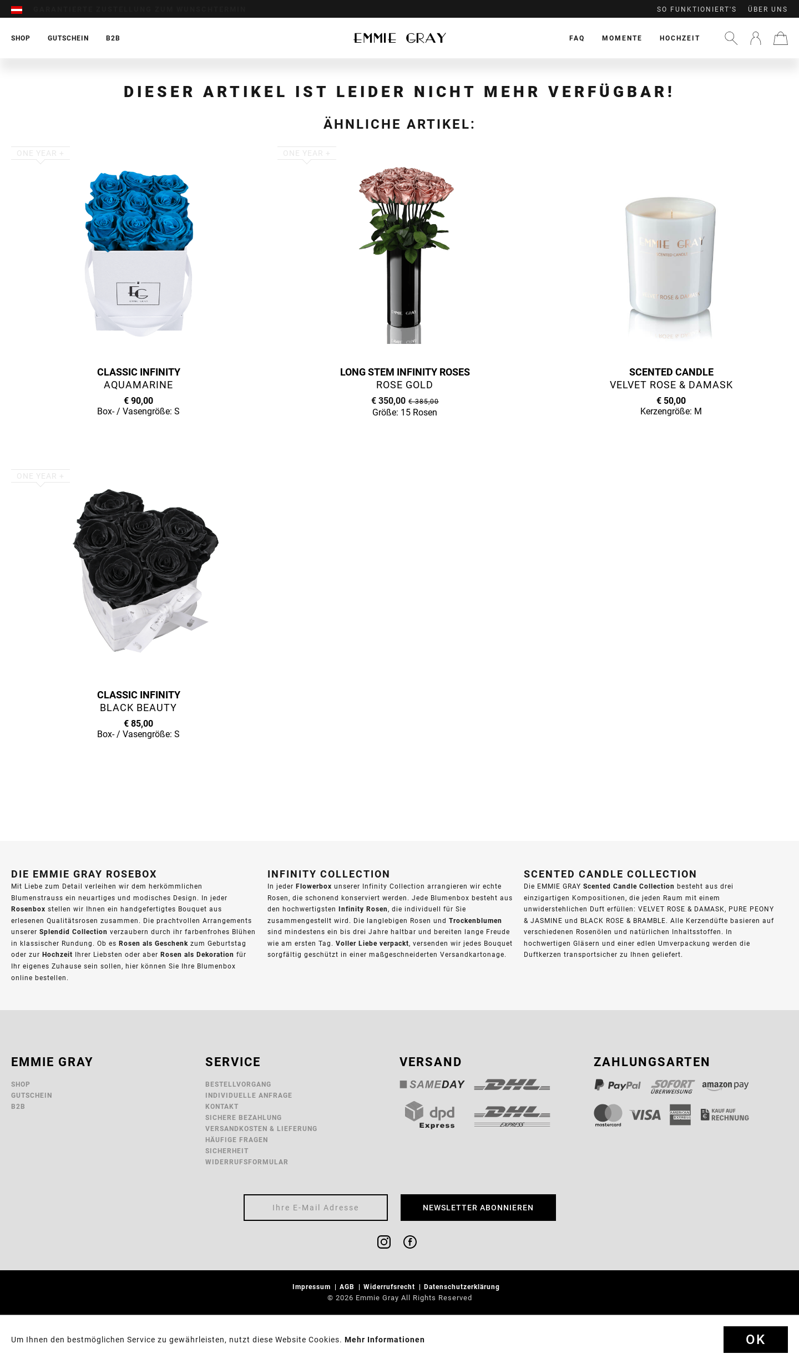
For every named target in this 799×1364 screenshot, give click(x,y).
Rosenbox (28, 909)
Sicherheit (227, 1151)
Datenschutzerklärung (463, 1286)
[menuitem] (22, 9)
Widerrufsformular (247, 1162)
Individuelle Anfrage (248, 1095)
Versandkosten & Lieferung (261, 1128)
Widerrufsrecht (390, 1286)
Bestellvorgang (238, 1084)
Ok (756, 1339)
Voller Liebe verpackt (372, 943)
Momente (622, 38)
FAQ (577, 38)
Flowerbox (314, 886)
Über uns (768, 9)
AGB (348, 1286)
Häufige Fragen (236, 1139)
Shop (21, 1084)
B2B (18, 1106)
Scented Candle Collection (629, 886)
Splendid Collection (73, 931)
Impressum (312, 1286)
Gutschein (31, 1095)
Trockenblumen (475, 920)
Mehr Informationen (385, 1340)
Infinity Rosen (363, 909)
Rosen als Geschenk (153, 943)
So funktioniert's (697, 9)
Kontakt (222, 1106)
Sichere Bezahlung (243, 1117)
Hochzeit (680, 38)
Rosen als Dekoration (197, 954)
